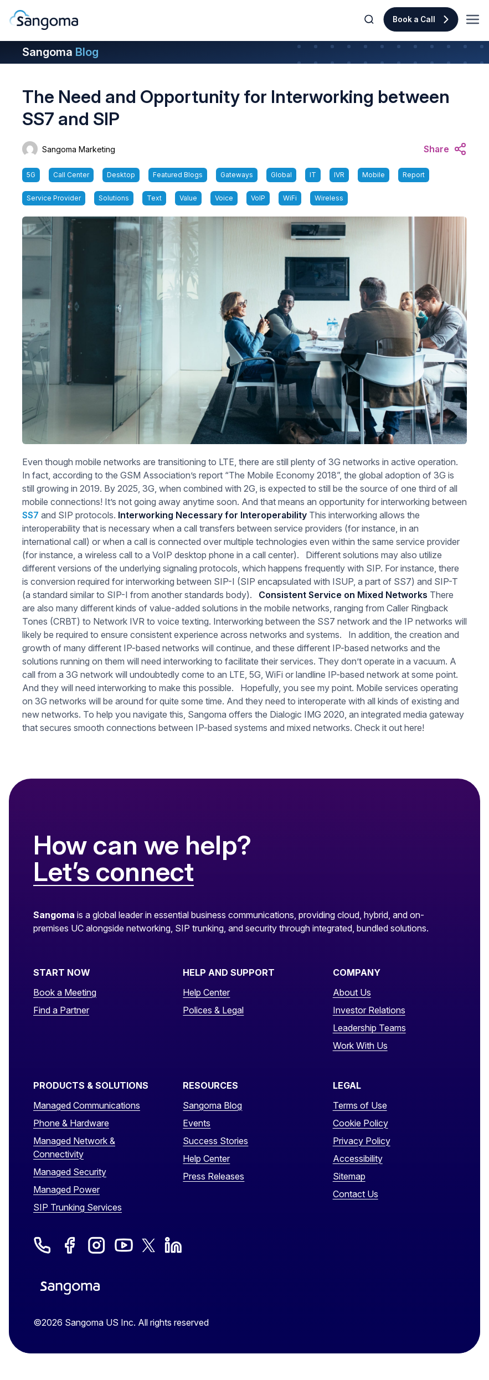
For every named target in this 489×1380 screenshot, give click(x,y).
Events (196, 1123)
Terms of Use (360, 1105)
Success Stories (215, 1140)
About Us (352, 992)
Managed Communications (86, 1105)
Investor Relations (369, 1010)
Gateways (236, 175)
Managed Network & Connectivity (74, 1147)
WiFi (290, 198)
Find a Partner (61, 1010)
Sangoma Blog (212, 1105)
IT (313, 175)
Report (414, 175)
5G (31, 175)
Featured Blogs (178, 175)
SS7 (30, 515)
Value (188, 198)
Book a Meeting (64, 992)
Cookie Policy (360, 1123)
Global (281, 175)
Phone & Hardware (71, 1123)
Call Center (71, 175)
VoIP (258, 198)
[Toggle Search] (370, 19)
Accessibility (358, 1158)
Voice (224, 198)
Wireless (329, 198)
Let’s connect (113, 872)
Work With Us (360, 1045)
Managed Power (66, 1189)
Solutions (114, 198)
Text (154, 198)
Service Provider (54, 198)
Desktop (121, 175)
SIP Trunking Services (77, 1207)
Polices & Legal (213, 1010)
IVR (339, 175)
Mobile (373, 175)
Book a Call (414, 19)
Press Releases (213, 1176)
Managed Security (69, 1171)
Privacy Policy (361, 1140)
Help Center (206, 992)
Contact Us (355, 1193)
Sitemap (349, 1176)
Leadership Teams (369, 1027)
